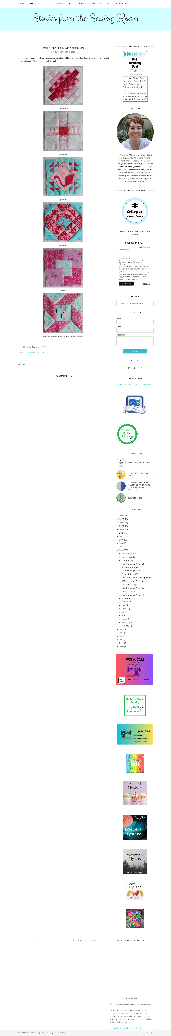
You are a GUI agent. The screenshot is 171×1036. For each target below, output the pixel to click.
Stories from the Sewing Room (85, 18)
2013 (121, 636)
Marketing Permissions (126, 259)
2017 (121, 546)
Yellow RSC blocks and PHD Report (140, 474)
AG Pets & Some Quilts (132, 567)
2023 (121, 526)
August (125, 602)
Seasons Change (129, 584)
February (126, 622)
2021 (121, 533)
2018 (121, 543)
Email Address (124, 250)
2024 (121, 522)
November (127, 557)
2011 (121, 643)
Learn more (139, 278)
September (127, 598)
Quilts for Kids (135, 498)
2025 (121, 519)
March (125, 619)
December (127, 553)
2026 (121, 515)
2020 (121, 536)
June (124, 608)
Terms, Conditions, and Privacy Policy (133, 384)
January (125, 626)
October (126, 560)
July (123, 605)
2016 (121, 550)
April (124, 615)
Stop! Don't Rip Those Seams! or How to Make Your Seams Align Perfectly (139, 486)
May (123, 612)
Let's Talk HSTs (128, 591)
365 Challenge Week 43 (133, 564)
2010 (121, 646)
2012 (121, 639)
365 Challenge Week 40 (133, 588)
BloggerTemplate (59, 1033)
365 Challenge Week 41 (133, 581)
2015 (121, 629)
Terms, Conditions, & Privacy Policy (126, 1028)
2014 (121, 633)
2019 (121, 540)
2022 (121, 529)
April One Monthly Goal (139, 462)
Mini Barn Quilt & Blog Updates (136, 577)
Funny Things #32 (130, 574)
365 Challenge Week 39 (133, 595)
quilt (45, 353)
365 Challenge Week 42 (133, 571)
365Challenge (33, 353)
